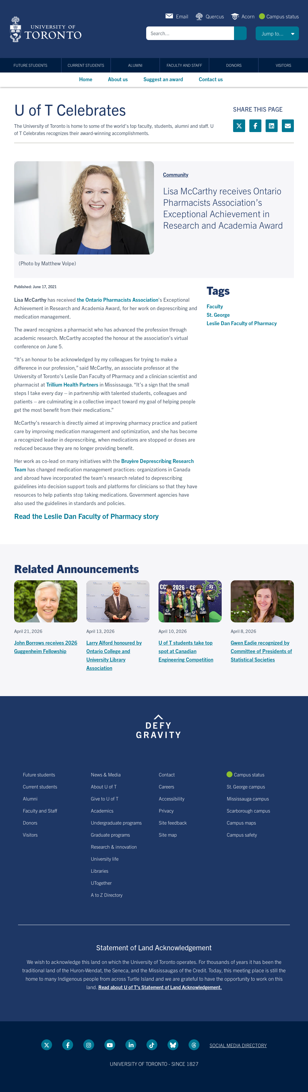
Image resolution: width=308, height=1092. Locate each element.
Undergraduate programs (116, 822)
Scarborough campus (248, 810)
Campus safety (242, 834)
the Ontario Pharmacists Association (117, 299)
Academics (102, 810)
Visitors (283, 65)
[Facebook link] (255, 125)
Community (175, 174)
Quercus (215, 16)
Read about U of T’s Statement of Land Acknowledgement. (160, 987)
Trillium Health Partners (72, 384)
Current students (86, 65)
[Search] (190, 33)
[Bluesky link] (173, 1044)
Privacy (166, 810)
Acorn (248, 16)
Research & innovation (114, 847)
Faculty (215, 306)
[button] (277, 33)
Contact (167, 774)
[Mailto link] (288, 125)
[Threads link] (194, 1044)
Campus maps (241, 822)
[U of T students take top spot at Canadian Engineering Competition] (190, 622)
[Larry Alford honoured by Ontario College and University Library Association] (117, 626)
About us (118, 79)
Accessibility (171, 798)
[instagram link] (88, 1044)
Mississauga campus (248, 798)
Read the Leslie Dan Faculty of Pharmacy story (86, 515)
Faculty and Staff (184, 65)
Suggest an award (163, 79)
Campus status (282, 16)
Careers (166, 786)
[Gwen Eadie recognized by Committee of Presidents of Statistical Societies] (262, 622)
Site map (168, 834)
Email (182, 16)
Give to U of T (105, 798)
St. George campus (246, 786)
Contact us (211, 79)
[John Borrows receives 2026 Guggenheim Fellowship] (45, 617)
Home (85, 79)
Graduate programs (110, 834)
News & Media (106, 774)
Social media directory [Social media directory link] (238, 1045)
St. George (218, 314)
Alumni (135, 65)
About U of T (104, 786)
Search (240, 33)
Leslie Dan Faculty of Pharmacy (242, 323)
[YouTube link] (109, 1044)
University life (105, 859)
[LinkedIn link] (272, 125)
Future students (30, 65)
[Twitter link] (239, 125)
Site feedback (173, 822)
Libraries (99, 871)
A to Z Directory (106, 895)
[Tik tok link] (151, 1044)
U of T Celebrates (70, 109)
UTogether (101, 883)
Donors (234, 65)
